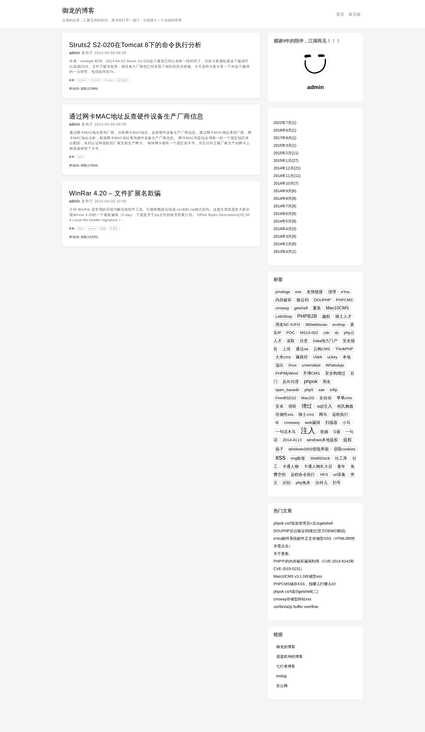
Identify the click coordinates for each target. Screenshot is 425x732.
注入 (308, 431)
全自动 (325, 398)
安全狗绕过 (335, 373)
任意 (304, 341)
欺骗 (102, 228)
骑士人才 (343, 316)
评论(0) (74, 88)
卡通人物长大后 (318, 466)
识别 (286, 483)
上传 (286, 349)
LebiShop (283, 316)
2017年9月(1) (284, 138)
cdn (326, 333)
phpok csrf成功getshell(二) (295, 591)
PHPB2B (307, 316)
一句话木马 (285, 432)
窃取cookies (345, 449)
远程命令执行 (303, 474)
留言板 (355, 14)
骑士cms (306, 414)
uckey (332, 357)
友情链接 (315, 292)
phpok (311, 381)
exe (298, 292)
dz (337, 333)
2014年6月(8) (284, 213)
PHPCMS (344, 300)
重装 (317, 308)
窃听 (292, 406)
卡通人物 (290, 466)
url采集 (339, 474)
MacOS (307, 398)
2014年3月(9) (284, 236)
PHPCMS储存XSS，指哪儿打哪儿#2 (304, 584)
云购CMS (321, 349)
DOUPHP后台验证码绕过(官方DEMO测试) (309, 531)
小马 (346, 422)
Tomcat (108, 80)
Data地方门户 (325, 341)
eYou (345, 292)
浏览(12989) (89, 88)
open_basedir (287, 390)
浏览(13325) (89, 236)
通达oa (302, 349)
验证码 (303, 300)
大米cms (283, 357)
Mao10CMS (337, 308)
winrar (92, 228)
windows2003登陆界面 (308, 449)
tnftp (333, 390)
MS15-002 (309, 333)
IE (277, 422)
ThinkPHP (344, 349)
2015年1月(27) (285, 160)
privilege (282, 292)
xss (280, 457)
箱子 (279, 449)
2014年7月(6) (284, 206)
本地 (347, 357)
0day (81, 228)
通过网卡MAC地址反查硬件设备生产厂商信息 (136, 116)
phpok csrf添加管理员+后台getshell (303, 523)
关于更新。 (282, 553)
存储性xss (284, 414)
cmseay (282, 308)
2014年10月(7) (285, 183)
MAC (81, 156)
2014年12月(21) (287, 168)
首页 (340, 14)
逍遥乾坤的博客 (289, 656)
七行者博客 (285, 666)
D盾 (336, 432)
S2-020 (95, 80)
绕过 (307, 406)
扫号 (337, 483)
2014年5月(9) (284, 221)
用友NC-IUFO (287, 324)
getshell (301, 308)
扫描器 (331, 422)
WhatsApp (335, 365)
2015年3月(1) (284, 145)
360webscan (316, 324)
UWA (317, 357)
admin (74, 53)
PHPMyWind (286, 373)
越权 (326, 316)
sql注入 (324, 406)
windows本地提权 (322, 440)
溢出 (279, 365)
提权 (347, 439)
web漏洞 (312, 422)
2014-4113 (291, 440)
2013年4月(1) (284, 251)
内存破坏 (283, 300)
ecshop (338, 324)
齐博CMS (311, 373)
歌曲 (324, 432)
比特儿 (321, 483)
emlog (281, 676)
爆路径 (302, 357)
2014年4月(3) (284, 229)
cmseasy (292, 422)
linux (292, 365)
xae (321, 390)
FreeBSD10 (285, 398)
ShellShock (320, 458)
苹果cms (344, 398)
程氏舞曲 (345, 406)
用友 (327, 382)
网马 (323, 414)
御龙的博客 (78, 10)
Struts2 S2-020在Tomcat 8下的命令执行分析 (135, 44)
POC (290, 333)
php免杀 (303, 483)
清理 (332, 292)
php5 (308, 390)
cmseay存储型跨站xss (292, 599)
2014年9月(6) (284, 191)
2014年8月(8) (284, 198)
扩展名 (114, 228)
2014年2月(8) (284, 244)
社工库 (341, 458)
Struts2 (82, 80)
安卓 (279, 406)
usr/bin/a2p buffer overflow (295, 606)
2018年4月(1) (284, 130)
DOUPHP (322, 300)
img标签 (298, 458)
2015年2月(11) (285, 153)
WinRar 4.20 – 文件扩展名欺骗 (115, 193)
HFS (324, 474)
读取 (290, 341)
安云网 (282, 686)
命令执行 (123, 80)
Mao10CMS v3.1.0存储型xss (297, 576)
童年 (341, 466)
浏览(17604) (89, 165)
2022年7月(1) (284, 122)
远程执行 (340, 414)
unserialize (311, 365)
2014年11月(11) (287, 176)
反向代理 (290, 382)
